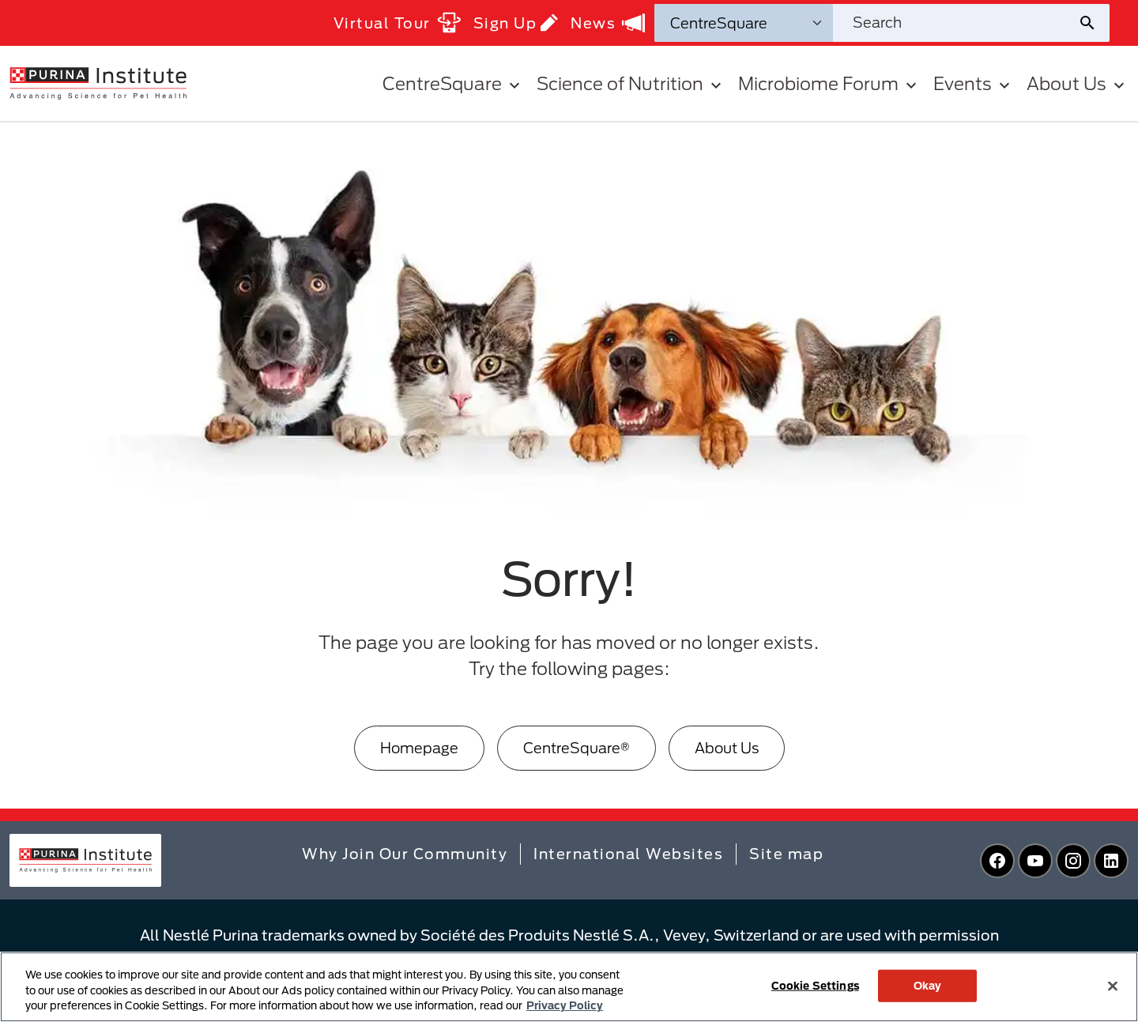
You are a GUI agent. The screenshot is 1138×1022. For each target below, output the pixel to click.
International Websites (628, 853)
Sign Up (516, 22)
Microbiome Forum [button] (829, 83)
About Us (727, 747)
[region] (569, 987)
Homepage (419, 747)
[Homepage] (419, 748)
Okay (928, 985)
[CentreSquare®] (576, 748)
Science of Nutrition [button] (631, 83)
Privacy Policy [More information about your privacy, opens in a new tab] (564, 1005)
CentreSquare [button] (453, 83)
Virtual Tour (397, 22)
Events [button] (973, 83)
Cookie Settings (815, 985)
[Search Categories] (743, 23)
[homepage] (98, 82)
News (608, 22)
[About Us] (727, 748)
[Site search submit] (1093, 23)
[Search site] (955, 23)
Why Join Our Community (404, 853)
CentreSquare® (576, 747)
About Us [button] (1078, 83)
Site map (786, 853)
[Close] (1112, 985)
